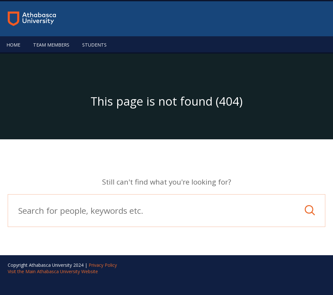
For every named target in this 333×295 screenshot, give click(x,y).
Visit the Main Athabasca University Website (53, 271)
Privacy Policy (103, 265)
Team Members (51, 45)
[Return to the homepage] (31, 18)
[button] (309, 210)
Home (13, 45)
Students (94, 45)
